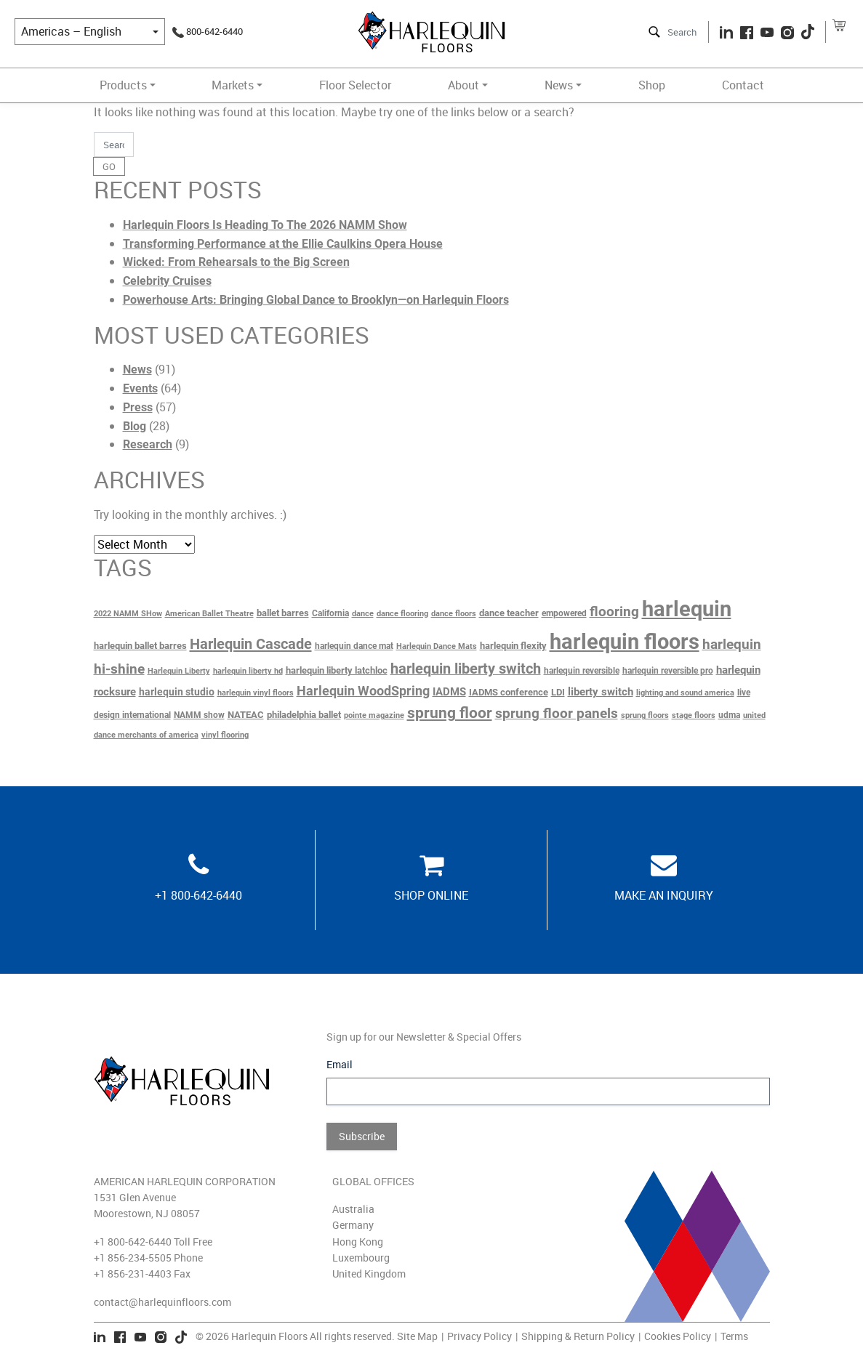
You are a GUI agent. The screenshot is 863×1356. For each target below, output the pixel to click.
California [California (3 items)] (330, 613)
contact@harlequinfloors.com (162, 1302)
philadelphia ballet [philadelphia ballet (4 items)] (304, 714)
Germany (353, 1225)
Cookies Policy (677, 1336)
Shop (651, 85)
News (559, 85)
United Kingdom (369, 1273)
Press (138, 407)
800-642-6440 (207, 31)
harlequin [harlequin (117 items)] (686, 609)
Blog (134, 426)
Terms (734, 1336)
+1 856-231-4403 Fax (142, 1273)
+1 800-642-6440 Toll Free (153, 1241)
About (463, 85)
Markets (233, 85)
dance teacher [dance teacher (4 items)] (509, 613)
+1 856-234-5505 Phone (148, 1257)
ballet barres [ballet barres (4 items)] (283, 613)
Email (339, 1064)
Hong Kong (357, 1241)
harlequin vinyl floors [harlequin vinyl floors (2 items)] (255, 693)
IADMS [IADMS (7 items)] (449, 691)
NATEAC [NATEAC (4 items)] (246, 714)
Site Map (417, 1336)
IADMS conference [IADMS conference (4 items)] (508, 692)
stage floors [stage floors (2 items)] (693, 715)
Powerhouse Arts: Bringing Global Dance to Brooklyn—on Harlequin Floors (316, 300)
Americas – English (71, 31)
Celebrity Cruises (167, 281)
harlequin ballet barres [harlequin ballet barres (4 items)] (140, 645)
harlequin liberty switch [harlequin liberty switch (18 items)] (465, 669)
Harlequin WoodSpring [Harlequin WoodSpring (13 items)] (363, 690)
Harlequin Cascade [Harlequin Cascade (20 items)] (251, 644)
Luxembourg (361, 1257)
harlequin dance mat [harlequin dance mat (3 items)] (354, 646)
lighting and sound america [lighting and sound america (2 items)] (685, 693)
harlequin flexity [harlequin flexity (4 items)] (513, 645)
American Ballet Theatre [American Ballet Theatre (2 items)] (209, 613)
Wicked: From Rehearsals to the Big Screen (236, 262)
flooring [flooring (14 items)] (614, 612)
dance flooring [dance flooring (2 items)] (402, 613)
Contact (743, 85)
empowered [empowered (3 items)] (564, 613)
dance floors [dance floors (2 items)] (453, 613)
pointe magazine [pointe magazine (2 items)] (374, 715)
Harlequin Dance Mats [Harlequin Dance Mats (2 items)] (436, 646)
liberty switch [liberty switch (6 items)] (600, 691)
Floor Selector (355, 85)
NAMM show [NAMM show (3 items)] (199, 715)
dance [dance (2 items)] (363, 613)
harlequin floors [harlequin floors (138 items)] (624, 641)
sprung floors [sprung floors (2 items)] (645, 715)
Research (147, 444)
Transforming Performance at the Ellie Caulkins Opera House (283, 244)
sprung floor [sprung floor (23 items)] (449, 713)
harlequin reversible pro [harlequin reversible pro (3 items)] (667, 671)
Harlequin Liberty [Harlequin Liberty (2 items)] (179, 671)
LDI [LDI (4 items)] (558, 692)
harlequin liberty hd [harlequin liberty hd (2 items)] (248, 671)
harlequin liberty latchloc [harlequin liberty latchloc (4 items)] (337, 670)
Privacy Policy (479, 1336)
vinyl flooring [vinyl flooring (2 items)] (225, 735)
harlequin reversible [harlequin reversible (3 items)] (581, 671)
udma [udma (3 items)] (729, 715)
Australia (353, 1209)
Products (123, 85)
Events (140, 388)
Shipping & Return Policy (578, 1336)
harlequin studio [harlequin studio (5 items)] (176, 692)
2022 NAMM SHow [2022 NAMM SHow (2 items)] (128, 613)
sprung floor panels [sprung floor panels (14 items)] (556, 714)
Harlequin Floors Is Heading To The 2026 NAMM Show (265, 225)
